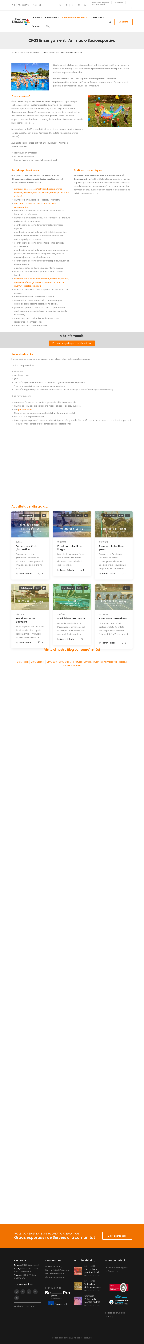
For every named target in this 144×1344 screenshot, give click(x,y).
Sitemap (109, 1316)
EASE (37, 515)
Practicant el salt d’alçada (26, 620)
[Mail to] (13, 5)
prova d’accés (25, 409)
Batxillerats (51, 17)
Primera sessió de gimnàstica (26, 547)
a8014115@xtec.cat (29, 1265)
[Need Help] (100, 3)
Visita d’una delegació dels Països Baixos (91, 1287)
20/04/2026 (89, 1281)
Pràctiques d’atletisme (113, 618)
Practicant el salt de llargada (69, 547)
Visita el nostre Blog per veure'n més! (72, 650)
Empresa (36, 26)
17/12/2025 (61, 542)
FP (44, 515)
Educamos (113, 1271)
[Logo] (20, 22)
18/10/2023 (103, 614)
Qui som (36, 17)
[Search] (110, 22)
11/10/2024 (61, 614)
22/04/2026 (89, 1266)
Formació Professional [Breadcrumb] (30, 52)
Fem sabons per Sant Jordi (91, 1271)
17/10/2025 (20, 614)
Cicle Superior (26, 515)
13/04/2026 (89, 1296)
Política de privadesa (115, 1312)
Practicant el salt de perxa (111, 547)
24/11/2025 (103, 542)
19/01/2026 (20, 542)
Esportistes (96, 17)
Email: (17, 1265)
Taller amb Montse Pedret (92, 1301)
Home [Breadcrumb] (14, 52)
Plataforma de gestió (118, 1267)
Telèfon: (18, 1275)
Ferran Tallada (25, 573)
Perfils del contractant (24, 1306)
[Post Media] (30, 524)
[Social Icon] (60, 5)
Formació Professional (73, 17)
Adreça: (18, 1268)
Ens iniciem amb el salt (71, 618)
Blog (48, 26)
